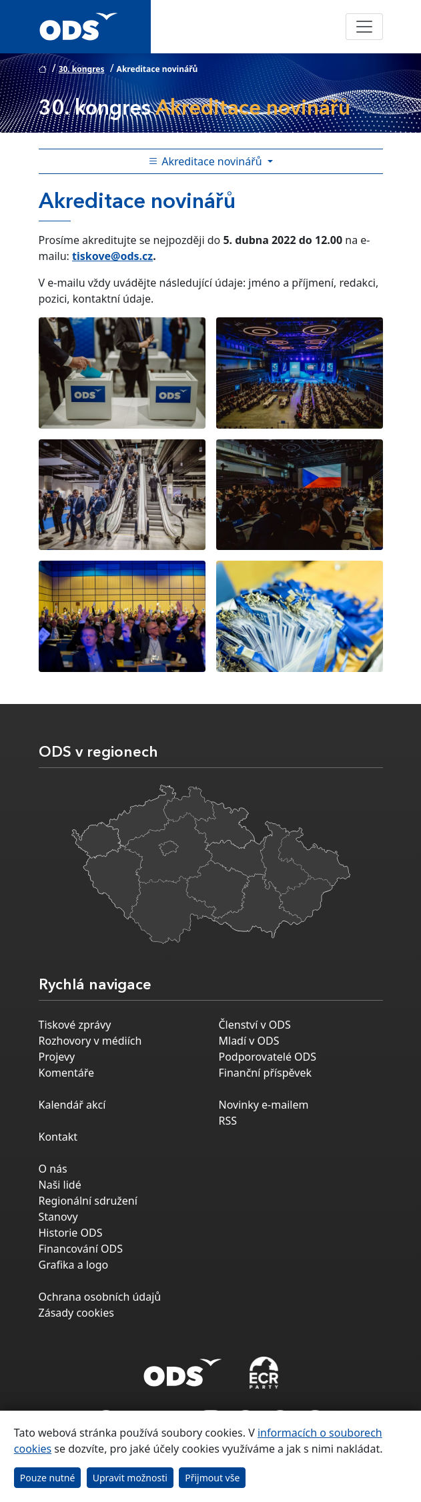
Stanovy (58, 1216)
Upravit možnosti (130, 1477)
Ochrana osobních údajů (100, 1296)
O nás (53, 1168)
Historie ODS (71, 1232)
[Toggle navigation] (364, 26)
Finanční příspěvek (265, 1072)
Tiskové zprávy (75, 1024)
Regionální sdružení (88, 1200)
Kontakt (58, 1136)
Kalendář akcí (72, 1104)
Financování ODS (81, 1248)
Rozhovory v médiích (90, 1040)
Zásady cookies (76, 1312)
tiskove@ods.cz (112, 256)
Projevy (57, 1056)
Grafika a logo (74, 1264)
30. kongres (82, 69)
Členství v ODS (255, 1024)
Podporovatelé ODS (268, 1056)
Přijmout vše (212, 1477)
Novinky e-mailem (264, 1104)
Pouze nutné (47, 1477)
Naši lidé (60, 1184)
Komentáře (67, 1072)
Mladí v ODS (249, 1040)
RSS (228, 1120)
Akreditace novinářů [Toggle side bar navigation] (206, 161)
